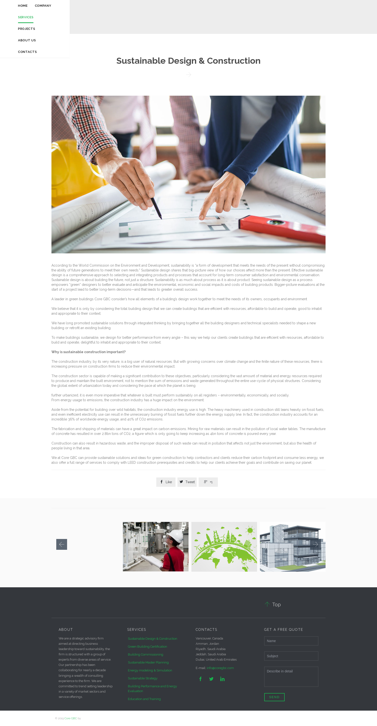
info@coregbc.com (220, 668)
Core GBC (70, 718)
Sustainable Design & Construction (152, 638)
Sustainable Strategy (142, 678)
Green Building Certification (147, 646)
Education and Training (144, 699)
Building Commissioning (145, 654)
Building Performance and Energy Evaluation (152, 688)
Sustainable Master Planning (148, 662)
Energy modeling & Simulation (150, 670)
